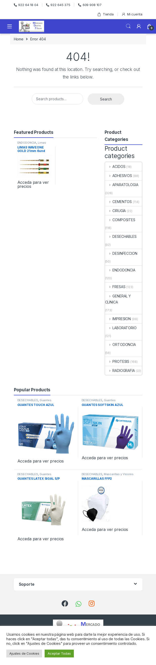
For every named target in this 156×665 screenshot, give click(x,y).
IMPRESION (118, 319)
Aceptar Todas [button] (59, 653)
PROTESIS (117, 361)
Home (18, 39)
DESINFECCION (121, 253)
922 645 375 (58, 5)
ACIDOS (115, 166)
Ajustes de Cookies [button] (24, 653)
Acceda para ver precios (33, 184)
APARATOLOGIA (121, 185)
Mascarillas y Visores (119, 474)
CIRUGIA (115, 211)
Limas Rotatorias (31, 144)
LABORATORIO (121, 328)
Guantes (45, 400)
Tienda (105, 14)
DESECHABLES (121, 236)
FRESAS (115, 287)
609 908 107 (90, 5)
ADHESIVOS (118, 175)
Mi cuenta (131, 14)
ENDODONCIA (27, 142)
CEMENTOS (118, 201)
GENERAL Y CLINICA (118, 299)
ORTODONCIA (120, 344)
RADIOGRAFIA (120, 370)
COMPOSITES (120, 220)
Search (128, 26)
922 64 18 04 (26, 5)
